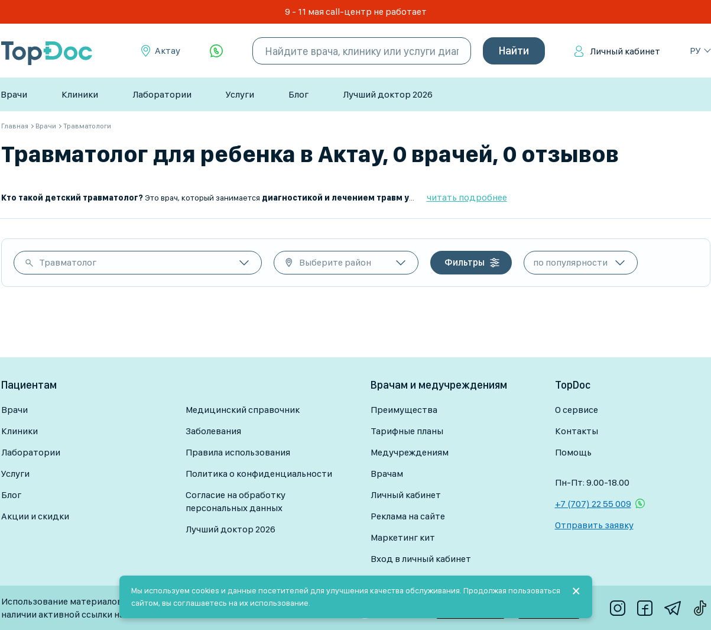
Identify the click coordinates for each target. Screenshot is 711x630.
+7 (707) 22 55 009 (593, 503)
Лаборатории (161, 94)
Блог (298, 94)
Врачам (387, 473)
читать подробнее (467, 197)
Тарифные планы (407, 431)
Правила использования (238, 452)
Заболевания (213, 431)
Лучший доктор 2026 (388, 94)
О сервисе (576, 409)
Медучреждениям (410, 452)
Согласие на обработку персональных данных (235, 501)
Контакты (576, 431)
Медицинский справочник (243, 409)
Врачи (14, 94)
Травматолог (67, 262)
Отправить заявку (594, 525)
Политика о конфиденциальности (259, 473)
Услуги (240, 94)
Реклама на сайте (408, 516)
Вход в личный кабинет (421, 558)
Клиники (79, 94)
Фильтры (464, 262)
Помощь (573, 452)
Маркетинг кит (403, 537)
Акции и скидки (35, 516)
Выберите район (335, 262)
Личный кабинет (625, 51)
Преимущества (404, 409)
